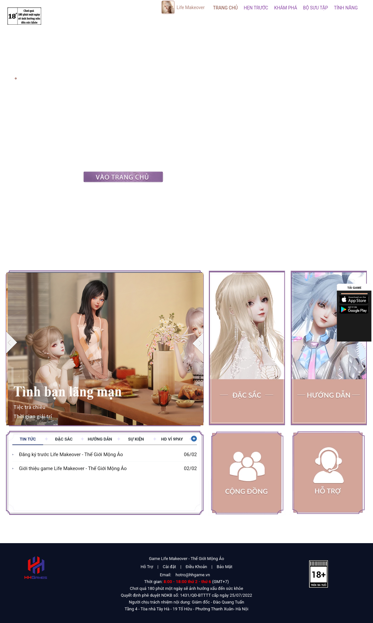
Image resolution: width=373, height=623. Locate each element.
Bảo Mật (224, 566)
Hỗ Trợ (146, 566)
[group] (104, 348)
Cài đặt (169, 566)
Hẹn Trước (256, 7)
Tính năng (346, 7)
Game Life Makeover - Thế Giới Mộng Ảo (186, 558)
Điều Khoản (196, 566)
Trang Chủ (225, 7)
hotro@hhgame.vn (192, 574)
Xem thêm (193, 439)
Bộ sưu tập (315, 7)
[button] (198, 342)
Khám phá (285, 7)
